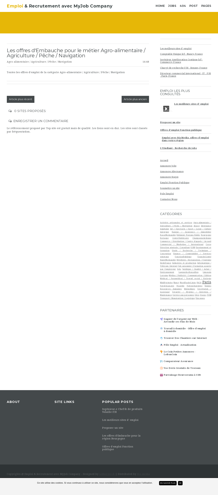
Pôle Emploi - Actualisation (180, 345)
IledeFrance (165, 263)
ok (180, 483)
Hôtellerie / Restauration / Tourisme (194, 260)
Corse (208, 244)
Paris (206, 282)
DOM (193, 247)
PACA (199, 283)
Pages (206, 6)
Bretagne (164, 238)
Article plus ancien (135, 99)
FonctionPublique (183, 257)
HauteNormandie (168, 260)
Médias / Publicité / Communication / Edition (190, 275)
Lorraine (164, 275)
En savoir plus (167, 483)
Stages (203, 295)
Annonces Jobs (168, 166)
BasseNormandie (168, 235)
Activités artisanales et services (176, 222)
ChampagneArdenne (201, 238)
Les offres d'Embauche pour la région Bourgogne (121, 437)
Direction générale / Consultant (175, 247)
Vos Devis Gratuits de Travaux (182, 368)
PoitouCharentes (195, 286)
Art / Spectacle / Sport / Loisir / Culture (190, 229)
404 (183, 6)
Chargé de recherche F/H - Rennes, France (183, 68)
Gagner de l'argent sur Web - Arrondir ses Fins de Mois (181, 320)
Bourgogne (206, 235)
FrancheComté (204, 257)
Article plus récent (20, 99)
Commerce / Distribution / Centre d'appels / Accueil (185, 241)
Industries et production (184, 263)
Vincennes (200, 298)
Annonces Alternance (172, 171)
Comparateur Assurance (178, 361)
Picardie (180, 286)
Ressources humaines (171, 289)
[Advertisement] (129, 23)
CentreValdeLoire (180, 238)
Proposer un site (170, 122)
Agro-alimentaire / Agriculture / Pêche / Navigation (39, 61)
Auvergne (164, 232)
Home (160, 6)
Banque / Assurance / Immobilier (191, 232)
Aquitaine (164, 229)
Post (193, 6)
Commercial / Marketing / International (181, 244)
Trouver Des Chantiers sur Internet (185, 338)
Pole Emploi (167, 193)
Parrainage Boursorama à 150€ (182, 375)
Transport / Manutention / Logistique (177, 298)
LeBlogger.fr (107, 474)
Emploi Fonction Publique (174, 182)
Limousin (207, 272)
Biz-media (143, 474)
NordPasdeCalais (188, 283)
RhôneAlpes (189, 289)
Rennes (208, 286)
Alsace (197, 226)
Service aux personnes (183, 295)
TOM (209, 295)
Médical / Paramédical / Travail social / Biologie (185, 278)
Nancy (176, 283)
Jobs (172, 6)
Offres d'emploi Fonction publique (181, 130)
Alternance (206, 226)
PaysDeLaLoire (167, 286)
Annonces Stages (169, 177)
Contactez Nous (168, 199)
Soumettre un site (170, 188)
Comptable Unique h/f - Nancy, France (181, 54)
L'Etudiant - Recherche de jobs (178, 148)
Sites (197, 295)
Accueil (164, 160)
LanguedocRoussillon (189, 272)
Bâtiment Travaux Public (188, 235)
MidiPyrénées (166, 283)
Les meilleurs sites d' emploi (176, 48)
